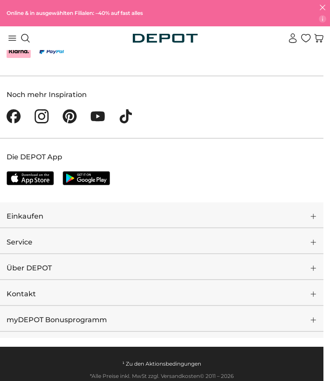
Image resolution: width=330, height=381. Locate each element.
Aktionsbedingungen (173, 363)
